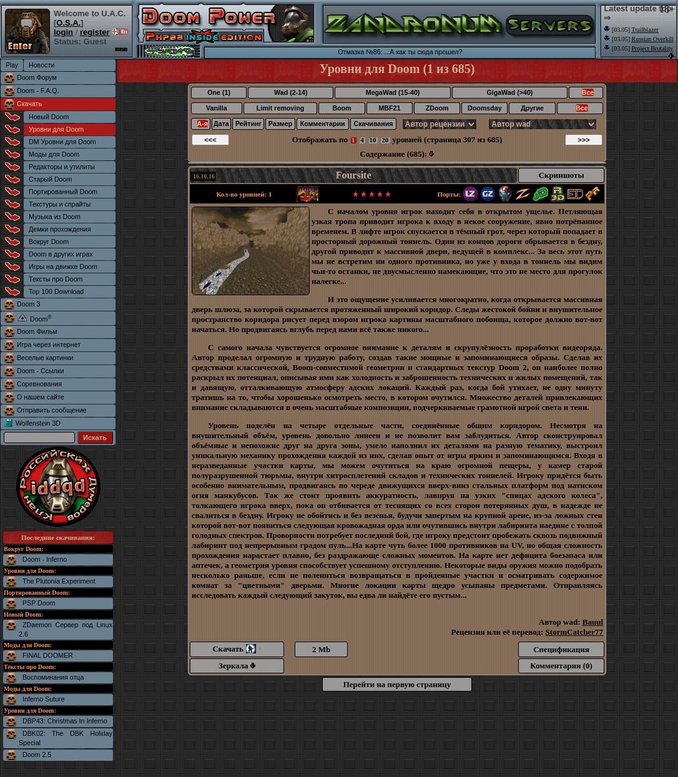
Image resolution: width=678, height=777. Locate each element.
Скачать (29, 103)
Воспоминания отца (53, 677)
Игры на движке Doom (63, 266)
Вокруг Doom (49, 241)
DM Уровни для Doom (62, 141)
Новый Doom (49, 116)
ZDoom (437, 108)
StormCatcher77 (574, 632)
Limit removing (280, 108)
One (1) (218, 92)
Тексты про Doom (55, 279)
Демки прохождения (60, 229)
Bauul (592, 622)
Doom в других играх (61, 254)
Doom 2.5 (36, 754)
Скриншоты (561, 175)
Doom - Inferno (44, 559)
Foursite (353, 175)
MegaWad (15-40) (393, 92)
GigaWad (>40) (509, 92)
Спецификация (561, 649)
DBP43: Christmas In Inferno (64, 721)
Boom (341, 108)
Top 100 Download (56, 291)
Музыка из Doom (55, 216)
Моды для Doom (54, 154)
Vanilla (216, 108)
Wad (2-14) (290, 92)
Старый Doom (50, 179)
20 (385, 140)
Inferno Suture (43, 699)
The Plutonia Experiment (59, 581)
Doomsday (484, 108)
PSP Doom (39, 603)
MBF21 (389, 108)
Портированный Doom (63, 191)
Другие (532, 108)
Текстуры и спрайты (60, 204)
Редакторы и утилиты (62, 166)
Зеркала (237, 665)
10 (373, 140)
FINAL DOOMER (47, 655)
